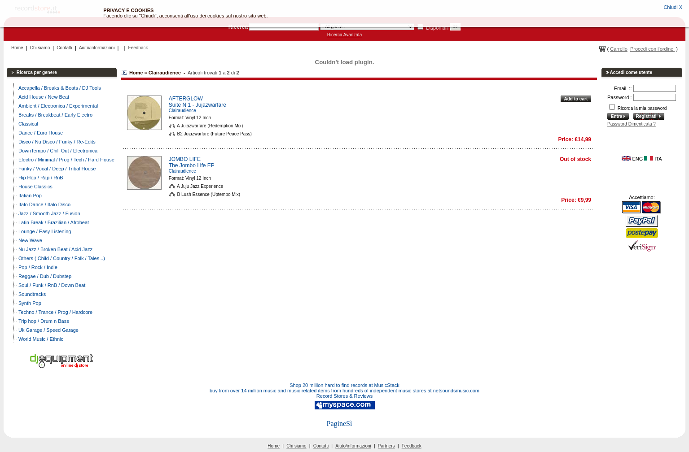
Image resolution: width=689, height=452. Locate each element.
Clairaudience (182, 110)
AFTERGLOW (186, 99)
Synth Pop (29, 303)
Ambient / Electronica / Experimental (58, 106)
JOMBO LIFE (185, 159)
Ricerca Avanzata (344, 34)
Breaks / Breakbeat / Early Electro (55, 114)
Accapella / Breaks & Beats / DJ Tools (59, 88)
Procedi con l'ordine (652, 49)
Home (17, 47)
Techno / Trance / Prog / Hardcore (55, 312)
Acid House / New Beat (43, 97)
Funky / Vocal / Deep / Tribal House (57, 168)
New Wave (30, 240)
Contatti (64, 47)
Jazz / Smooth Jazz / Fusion (49, 213)
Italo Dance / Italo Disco (44, 204)
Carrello (619, 49)
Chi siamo (40, 47)
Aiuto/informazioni (96, 47)
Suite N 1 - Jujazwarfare (197, 105)
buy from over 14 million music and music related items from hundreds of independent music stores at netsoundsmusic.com (344, 390)
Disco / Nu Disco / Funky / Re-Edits (57, 141)
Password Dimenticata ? (631, 124)
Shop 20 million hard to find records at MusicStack (344, 385)
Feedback (138, 47)
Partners (386, 445)
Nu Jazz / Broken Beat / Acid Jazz (55, 249)
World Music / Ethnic (40, 339)
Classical (28, 123)
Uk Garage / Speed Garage (48, 330)
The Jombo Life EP (192, 165)
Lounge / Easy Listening (44, 231)
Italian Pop (30, 195)
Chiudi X (672, 7)
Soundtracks (32, 294)
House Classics (35, 186)
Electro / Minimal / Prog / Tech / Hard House (66, 159)
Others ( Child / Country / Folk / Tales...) (61, 258)
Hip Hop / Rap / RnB (40, 177)
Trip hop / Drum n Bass (43, 321)
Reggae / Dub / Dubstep (44, 276)
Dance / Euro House (40, 132)
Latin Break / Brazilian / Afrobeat (53, 222)
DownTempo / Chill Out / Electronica (57, 150)
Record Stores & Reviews (344, 396)
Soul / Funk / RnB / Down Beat (51, 285)
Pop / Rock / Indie (37, 267)
